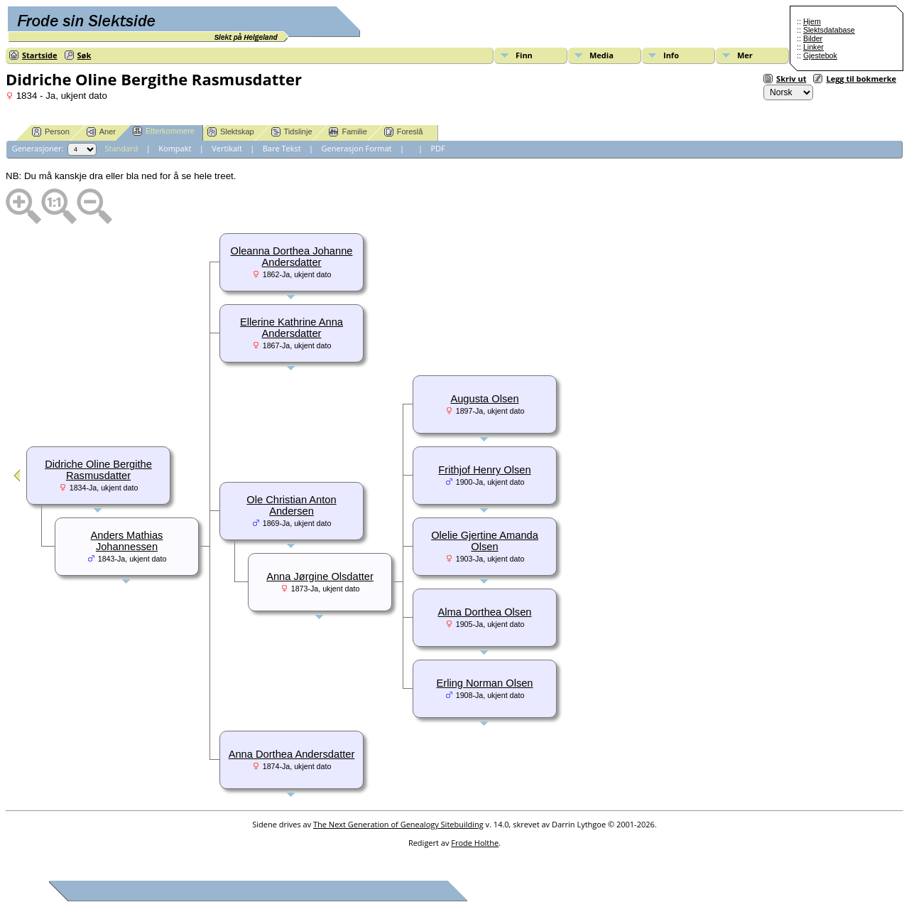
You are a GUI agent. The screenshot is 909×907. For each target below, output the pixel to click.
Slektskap (230, 132)
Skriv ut (791, 78)
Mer (745, 55)
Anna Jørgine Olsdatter (320, 576)
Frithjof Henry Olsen (484, 470)
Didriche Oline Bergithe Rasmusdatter (98, 469)
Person (51, 132)
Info (671, 55)
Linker (813, 47)
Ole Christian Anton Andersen (291, 505)
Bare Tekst (282, 148)
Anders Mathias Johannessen (127, 541)
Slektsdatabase (829, 30)
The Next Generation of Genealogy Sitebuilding (398, 824)
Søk (84, 55)
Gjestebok (820, 55)
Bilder (812, 38)
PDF (437, 148)
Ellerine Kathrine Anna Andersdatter (291, 327)
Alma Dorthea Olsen (485, 612)
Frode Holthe (475, 842)
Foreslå (403, 132)
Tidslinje (291, 132)
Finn (524, 55)
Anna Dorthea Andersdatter (292, 754)
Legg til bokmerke (861, 78)
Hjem (812, 21)
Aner (101, 132)
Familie (347, 132)
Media (601, 55)
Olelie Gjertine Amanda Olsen (484, 541)
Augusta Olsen (484, 398)
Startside (40, 55)
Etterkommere (164, 131)
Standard (121, 148)
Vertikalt (227, 148)
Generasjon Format (357, 148)
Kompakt (174, 148)
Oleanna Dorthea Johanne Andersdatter (292, 256)
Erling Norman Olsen (484, 683)
